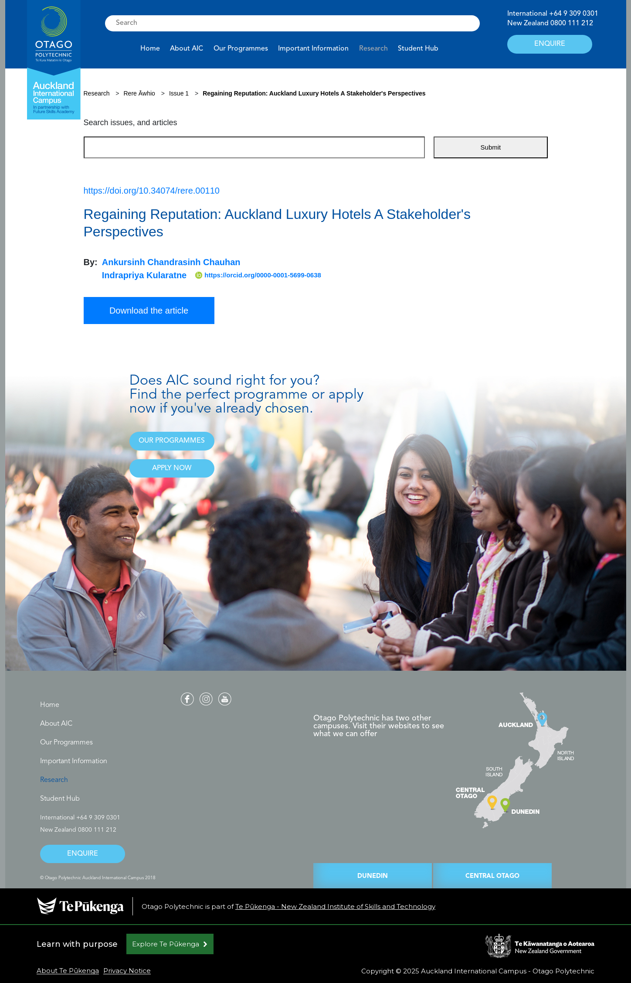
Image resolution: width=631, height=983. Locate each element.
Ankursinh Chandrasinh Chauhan (171, 262)
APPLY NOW (171, 468)
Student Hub (418, 48)
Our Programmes (241, 48)
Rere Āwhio (140, 93)
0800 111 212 (571, 23)
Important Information (313, 48)
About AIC (186, 48)
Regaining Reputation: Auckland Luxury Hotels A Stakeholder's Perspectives (314, 93)
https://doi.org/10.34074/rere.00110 (152, 190)
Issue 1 (179, 93)
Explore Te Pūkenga (165, 944)
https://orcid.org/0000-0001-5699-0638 (258, 275)
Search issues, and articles (130, 122)
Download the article (148, 310)
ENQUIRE (549, 44)
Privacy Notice (127, 970)
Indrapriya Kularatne (144, 275)
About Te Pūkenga (68, 970)
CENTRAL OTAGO (492, 876)
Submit (491, 147)
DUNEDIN (372, 876)
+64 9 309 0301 (573, 13)
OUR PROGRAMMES (172, 440)
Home (150, 48)
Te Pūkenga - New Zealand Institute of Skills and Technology (335, 906)
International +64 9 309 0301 (80, 818)
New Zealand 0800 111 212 (78, 830)
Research (373, 48)
